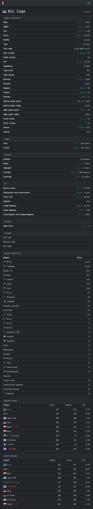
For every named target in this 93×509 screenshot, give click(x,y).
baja (9, 422)
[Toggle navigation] (89, 3)
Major (12, 427)
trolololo (11, 440)
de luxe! (11, 495)
